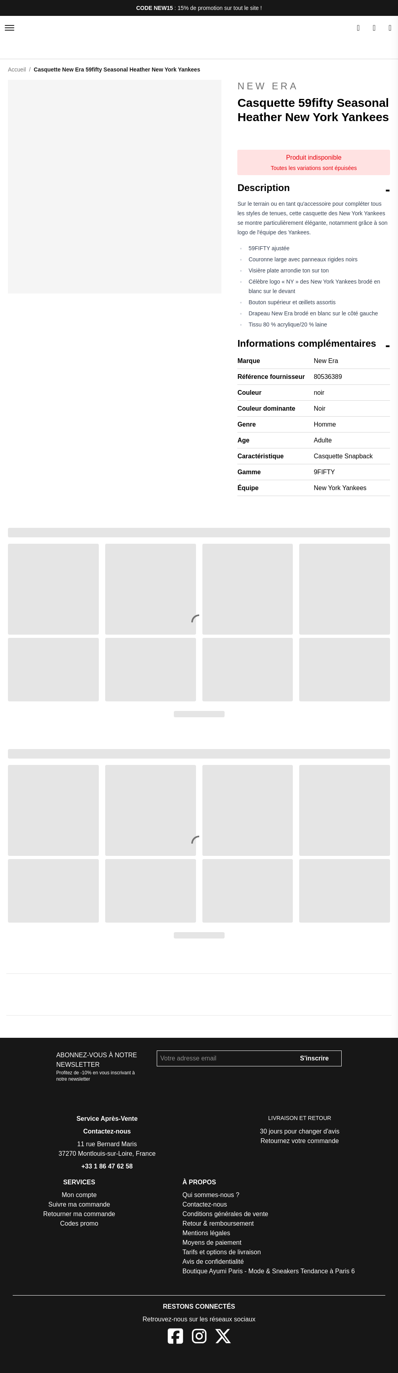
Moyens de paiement (214, 1243)
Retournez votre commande (300, 1141)
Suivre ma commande (80, 1205)
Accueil (17, 69)
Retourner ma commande (80, 1215)
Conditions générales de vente (228, 1215)
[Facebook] (175, 1338)
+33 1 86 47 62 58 (107, 1167)
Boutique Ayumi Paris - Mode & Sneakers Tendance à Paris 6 (269, 1272)
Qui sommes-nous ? (213, 1195)
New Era (313, 86)
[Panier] (390, 28)
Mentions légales (209, 1234)
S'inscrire (310, 1059)
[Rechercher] (358, 28)
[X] (223, 1338)
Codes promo (80, 1224)
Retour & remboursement (221, 1224)
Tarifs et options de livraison (224, 1253)
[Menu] (9, 27)
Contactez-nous (107, 1132)
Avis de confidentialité (216, 1262)
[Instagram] (199, 1338)
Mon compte (80, 1195)
